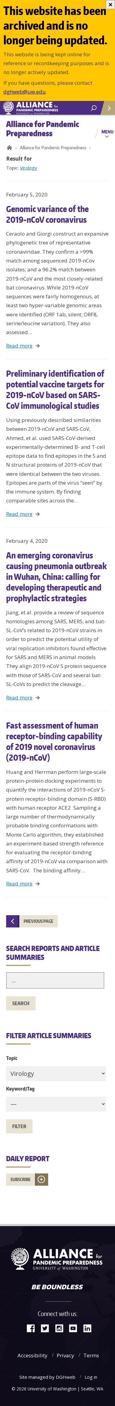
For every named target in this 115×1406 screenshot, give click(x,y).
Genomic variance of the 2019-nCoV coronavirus (47, 214)
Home (8, 148)
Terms (91, 1355)
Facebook (33, 1328)
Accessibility (32, 1355)
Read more (19, 345)
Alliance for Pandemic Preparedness (53, 148)
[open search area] (93, 108)
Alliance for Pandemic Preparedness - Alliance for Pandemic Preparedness (46, 108)
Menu (107, 131)
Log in (91, 1377)
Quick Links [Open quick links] (106, 110)
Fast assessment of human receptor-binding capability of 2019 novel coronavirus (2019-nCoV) (54, 741)
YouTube (75, 1328)
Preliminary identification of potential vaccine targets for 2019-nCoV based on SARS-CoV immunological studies (55, 389)
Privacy (65, 1355)
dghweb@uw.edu (24, 91)
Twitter (47, 1328)
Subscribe (20, 1179)
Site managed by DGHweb (47, 1377)
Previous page (38, 921)
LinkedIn (89, 1328)
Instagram (61, 1328)
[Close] (110, 4)
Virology (28, 168)
